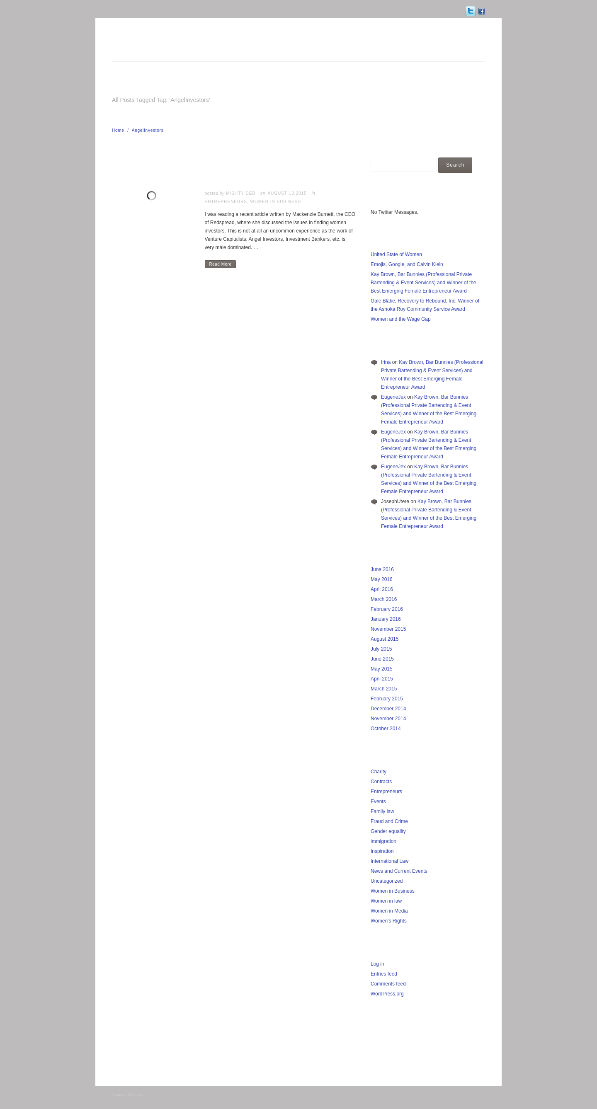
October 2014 (386, 728)
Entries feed (384, 974)
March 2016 (384, 599)
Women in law (386, 901)
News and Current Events (399, 871)
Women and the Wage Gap (401, 319)
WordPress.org (387, 994)
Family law (382, 811)
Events (378, 801)
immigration (383, 841)
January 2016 (386, 619)
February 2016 (387, 609)
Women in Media (389, 911)
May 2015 (382, 669)
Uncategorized (387, 881)
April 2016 (382, 589)
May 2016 (382, 579)
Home (118, 130)
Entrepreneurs (226, 201)
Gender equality (388, 831)
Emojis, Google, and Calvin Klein (407, 264)
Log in (377, 964)
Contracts (381, 782)
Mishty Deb (240, 193)
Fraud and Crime (389, 821)
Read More (220, 264)
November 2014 (388, 719)
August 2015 (384, 639)
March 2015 (384, 689)
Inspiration (382, 851)
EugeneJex (393, 397)
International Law (389, 861)
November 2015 (388, 629)
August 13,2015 (286, 193)
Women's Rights (389, 921)
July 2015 (381, 649)
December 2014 (388, 709)
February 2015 (387, 699)
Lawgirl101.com (129, 1094)
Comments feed (388, 984)
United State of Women (396, 254)
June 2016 (382, 569)
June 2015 (382, 659)
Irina (386, 362)
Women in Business (275, 201)
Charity (378, 772)
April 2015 (382, 679)
